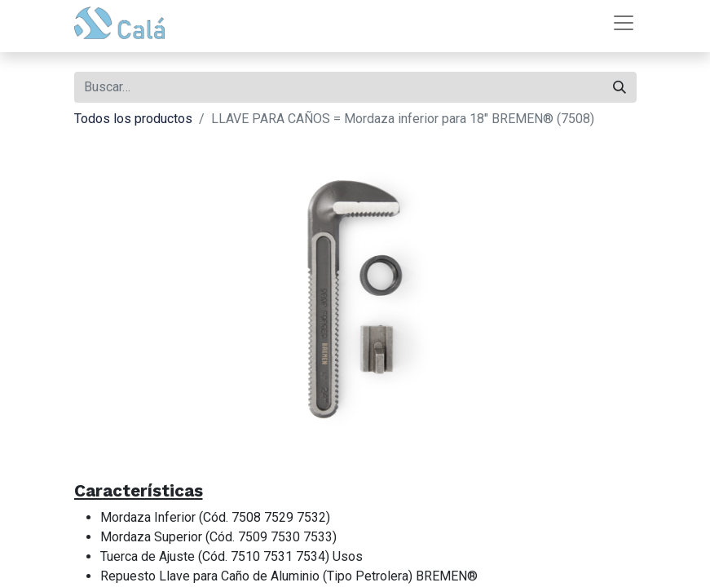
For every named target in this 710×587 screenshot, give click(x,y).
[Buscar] (619, 87)
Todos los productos (133, 118)
